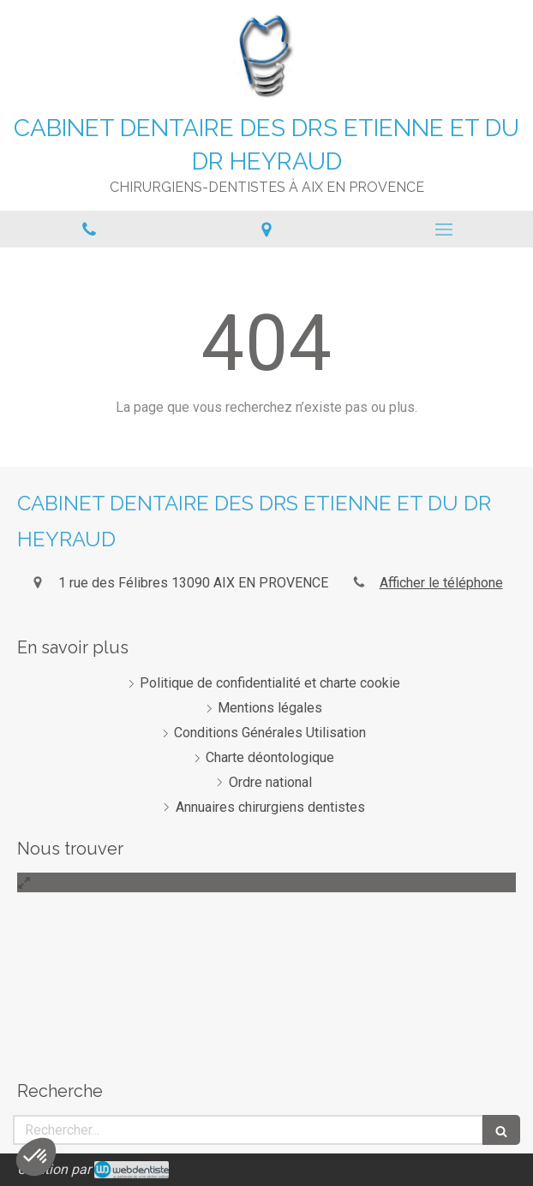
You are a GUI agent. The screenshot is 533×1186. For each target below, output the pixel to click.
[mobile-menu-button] (444, 229)
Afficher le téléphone (441, 583)
